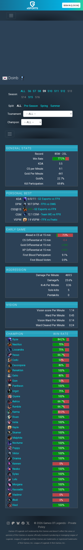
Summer (55, 105)
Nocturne (15, 442)
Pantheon (15, 385)
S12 (63, 91)
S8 (39, 91)
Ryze (13, 339)
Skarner (14, 432)
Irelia (13, 422)
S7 (34, 91)
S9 (44, 91)
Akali (13, 499)
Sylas (13, 473)
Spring (44, 105)
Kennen (14, 463)
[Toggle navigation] (11, 15)
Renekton (15, 370)
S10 (50, 91)
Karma (14, 411)
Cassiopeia (16, 365)
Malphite (15, 437)
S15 (30, 97)
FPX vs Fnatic (49, 219)
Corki (13, 360)
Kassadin (15, 489)
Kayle (13, 427)
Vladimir (15, 494)
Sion (12, 380)
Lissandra (16, 349)
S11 (56, 91)
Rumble (14, 406)
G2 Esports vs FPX (49, 198)
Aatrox (14, 401)
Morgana (15, 484)
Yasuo (13, 354)
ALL (23, 91)
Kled (13, 505)
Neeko (14, 468)
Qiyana (14, 396)
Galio (13, 375)
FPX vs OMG (48, 204)
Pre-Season (31, 105)
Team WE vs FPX (51, 214)
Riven (13, 417)
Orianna (14, 458)
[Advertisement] (41, 46)
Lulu (12, 479)
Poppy (14, 448)
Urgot (13, 391)
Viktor (13, 453)
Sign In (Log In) (71, 5)
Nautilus (15, 344)
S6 (29, 91)
